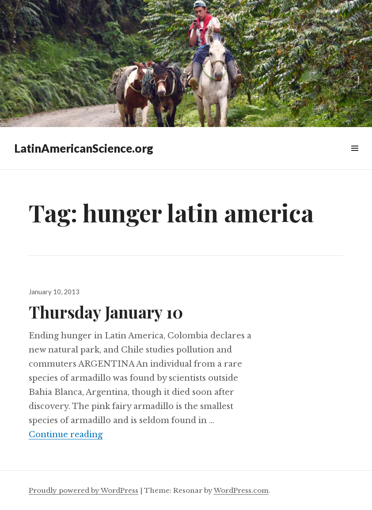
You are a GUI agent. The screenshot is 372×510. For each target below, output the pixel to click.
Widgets (354, 158)
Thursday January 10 (106, 311)
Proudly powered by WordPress (83, 490)
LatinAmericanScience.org (83, 148)
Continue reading (65, 434)
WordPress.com (241, 490)
